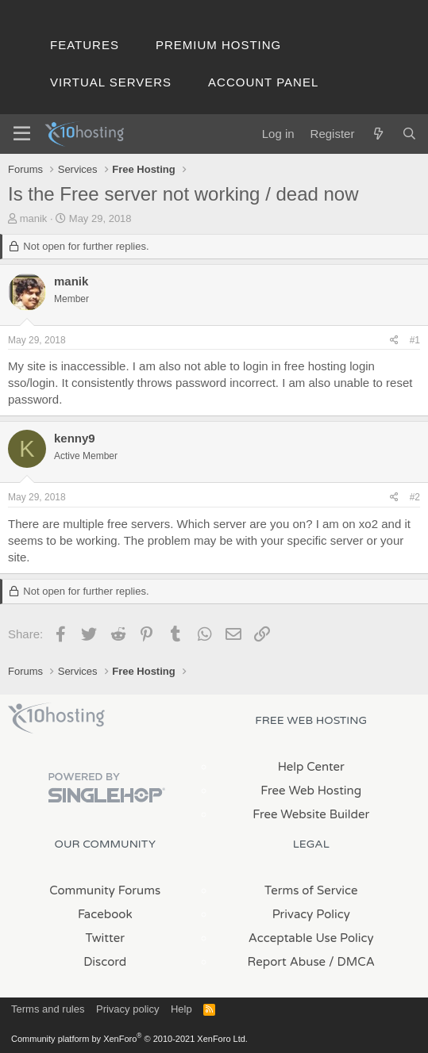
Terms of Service (311, 890)
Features (84, 45)
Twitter (105, 938)
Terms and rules (47, 1009)
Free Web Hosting (310, 790)
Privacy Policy (311, 914)
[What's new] (377, 133)
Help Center (311, 767)
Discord (104, 962)
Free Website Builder (311, 814)
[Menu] (21, 134)
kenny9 (74, 438)
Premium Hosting (218, 45)
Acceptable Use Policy (311, 938)
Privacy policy (127, 1009)
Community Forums (104, 890)
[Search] (409, 133)
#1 (415, 340)
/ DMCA (352, 962)
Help (181, 1009)
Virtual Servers (111, 82)
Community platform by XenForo (129, 1038)
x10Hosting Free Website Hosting (56, 718)
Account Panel (263, 82)
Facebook (105, 914)
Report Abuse (287, 962)
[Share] (394, 340)
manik (34, 218)
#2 (415, 497)
